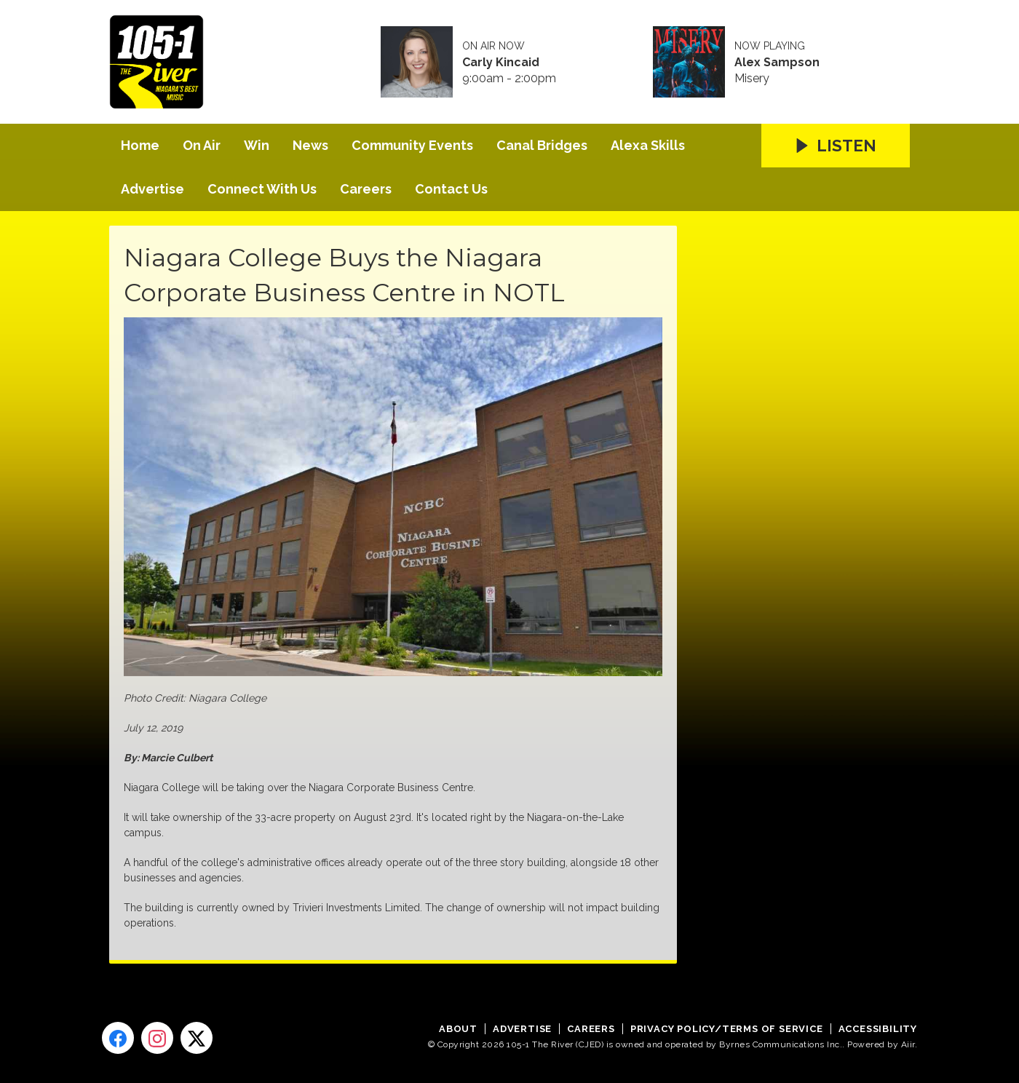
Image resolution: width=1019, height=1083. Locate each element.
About (458, 1028)
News (310, 145)
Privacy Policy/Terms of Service (726, 1028)
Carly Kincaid (500, 62)
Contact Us (451, 189)
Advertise (152, 189)
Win (256, 145)
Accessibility (877, 1028)
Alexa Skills (648, 145)
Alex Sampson (777, 62)
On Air (202, 145)
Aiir (908, 1044)
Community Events (412, 145)
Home (140, 145)
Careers (366, 189)
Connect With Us (262, 189)
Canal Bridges (541, 145)
